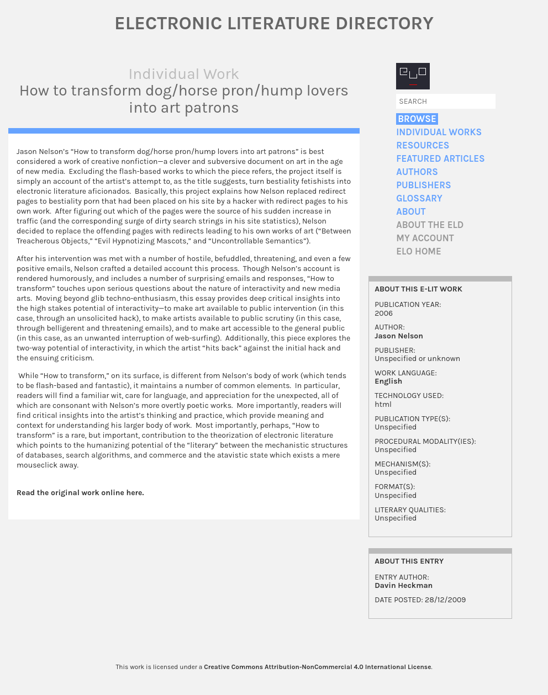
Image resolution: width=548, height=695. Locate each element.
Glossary (419, 198)
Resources (422, 145)
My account (425, 238)
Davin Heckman (404, 585)
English (388, 381)
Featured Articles (440, 158)
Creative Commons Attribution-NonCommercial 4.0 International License (317, 667)
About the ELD (429, 225)
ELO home (418, 251)
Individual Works (439, 132)
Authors (417, 172)
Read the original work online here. (80, 492)
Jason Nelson (399, 336)
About (410, 211)
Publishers (423, 185)
